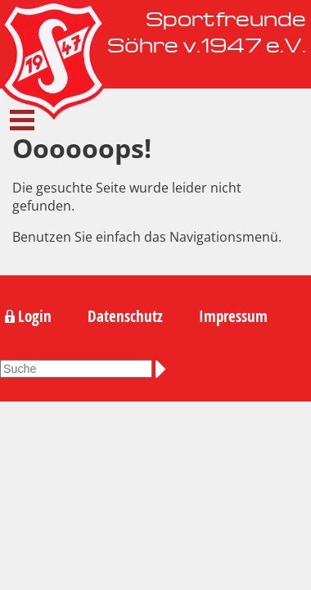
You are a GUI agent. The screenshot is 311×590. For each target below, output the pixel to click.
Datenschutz (125, 316)
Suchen (164, 368)
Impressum (233, 316)
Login (35, 316)
